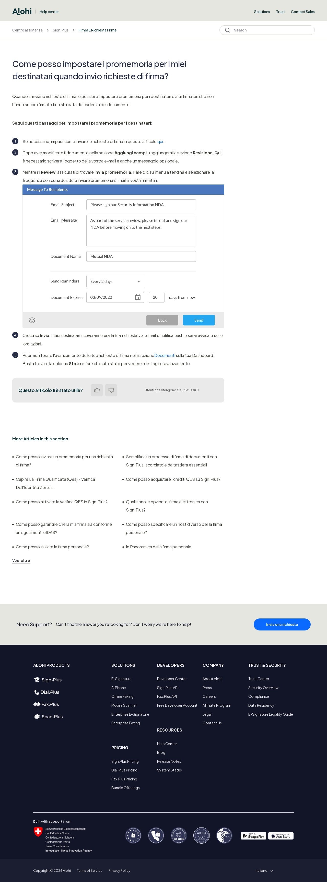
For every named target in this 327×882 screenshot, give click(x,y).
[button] (263, 870)
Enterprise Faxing (125, 723)
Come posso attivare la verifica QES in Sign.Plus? (60, 501)
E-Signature (121, 678)
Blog (161, 752)
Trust (280, 11)
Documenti (164, 355)
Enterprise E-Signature (130, 714)
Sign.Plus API (167, 687)
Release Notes (169, 761)
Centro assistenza (27, 30)
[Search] (267, 30)
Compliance (258, 696)
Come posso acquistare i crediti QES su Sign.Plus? (171, 479)
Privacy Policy (119, 870)
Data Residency (261, 705)
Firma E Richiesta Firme (97, 30)
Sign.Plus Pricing (125, 761)
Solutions (262, 11)
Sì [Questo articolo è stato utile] (97, 390)
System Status (169, 770)
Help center (49, 11)
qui (160, 141)
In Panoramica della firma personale (156, 546)
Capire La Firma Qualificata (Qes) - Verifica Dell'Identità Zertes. (53, 483)
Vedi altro (21, 560)
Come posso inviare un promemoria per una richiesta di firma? (62, 460)
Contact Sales (303, 11)
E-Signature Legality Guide (270, 714)
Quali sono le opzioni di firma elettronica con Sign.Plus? (165, 506)
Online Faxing (122, 696)
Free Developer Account (177, 705)
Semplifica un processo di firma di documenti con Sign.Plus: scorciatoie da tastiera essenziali (169, 460)
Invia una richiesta (282, 630)
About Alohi (212, 678)
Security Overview (263, 687)
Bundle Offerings (125, 787)
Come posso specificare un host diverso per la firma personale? (172, 528)
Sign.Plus (60, 30)
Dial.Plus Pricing (124, 770)
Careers (209, 696)
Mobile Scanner (124, 705)
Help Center (167, 743)
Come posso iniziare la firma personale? (50, 546)
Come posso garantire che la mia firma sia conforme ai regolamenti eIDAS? (62, 528)
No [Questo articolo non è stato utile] (111, 390)
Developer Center (172, 678)
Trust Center (258, 678)
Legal (207, 714)
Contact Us (212, 723)
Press (207, 687)
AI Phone (118, 687)
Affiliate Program (217, 705)
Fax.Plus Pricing (124, 779)
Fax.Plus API (167, 696)
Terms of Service (89, 870)
